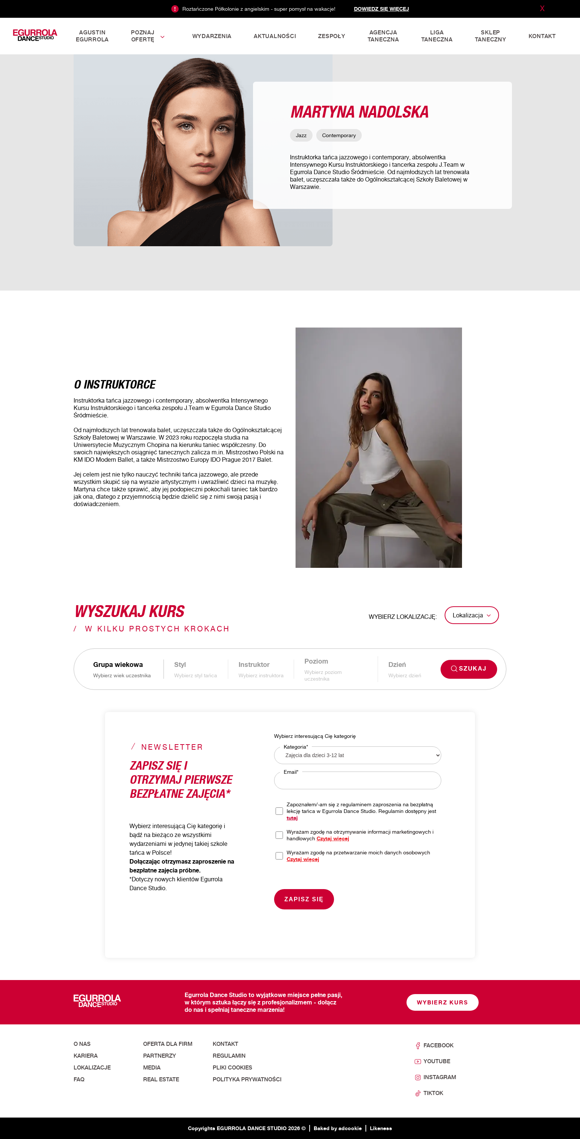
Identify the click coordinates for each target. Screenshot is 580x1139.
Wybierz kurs (442, 1002)
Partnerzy (159, 1055)
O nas (82, 1044)
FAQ (79, 1079)
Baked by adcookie (338, 1128)
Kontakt (225, 1044)
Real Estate (161, 1079)
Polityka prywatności (247, 1079)
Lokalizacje (92, 1067)
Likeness (381, 1128)
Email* (291, 772)
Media (152, 1067)
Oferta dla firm (167, 1044)
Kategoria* (296, 746)
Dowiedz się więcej (381, 9)
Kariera (86, 1055)
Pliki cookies (232, 1067)
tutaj (292, 817)
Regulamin (229, 1055)
